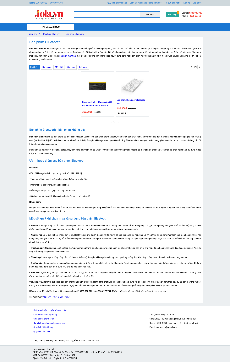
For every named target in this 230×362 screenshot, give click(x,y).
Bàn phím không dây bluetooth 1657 (131, 102)
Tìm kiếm (150, 14)
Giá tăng (71, 67)
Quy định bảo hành (41, 331)
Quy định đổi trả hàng (117, 3)
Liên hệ (187, 3)
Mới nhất (59, 67)
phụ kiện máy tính (67, 56)
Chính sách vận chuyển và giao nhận (49, 310)
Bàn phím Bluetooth (75, 34)
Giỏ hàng (172, 14)
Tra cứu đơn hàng (173, 3)
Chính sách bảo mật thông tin (46, 314)
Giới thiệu (197, 3)
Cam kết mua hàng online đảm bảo (146, 3)
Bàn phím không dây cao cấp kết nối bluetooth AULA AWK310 (97, 104)
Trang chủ (34, 34)
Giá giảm (83, 67)
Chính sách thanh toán (43, 319)
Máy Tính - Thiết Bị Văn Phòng (56, 297)
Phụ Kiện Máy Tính (51, 34)
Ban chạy (46, 67)
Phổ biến (34, 67)
